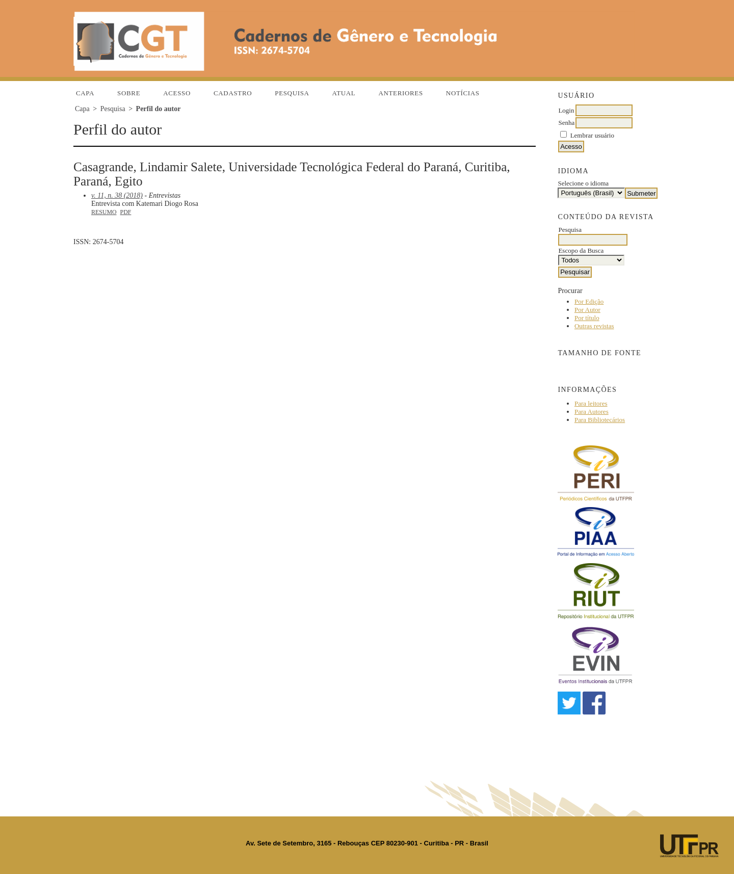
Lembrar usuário (592, 135)
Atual (344, 93)
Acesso (177, 93)
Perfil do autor (158, 109)
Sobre (128, 93)
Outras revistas (594, 326)
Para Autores (591, 411)
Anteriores (400, 93)
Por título (586, 318)
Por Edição (589, 301)
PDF (126, 212)
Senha (566, 122)
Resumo (104, 212)
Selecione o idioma (583, 183)
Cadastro (233, 93)
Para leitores (591, 403)
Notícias (463, 93)
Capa (85, 93)
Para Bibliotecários (599, 419)
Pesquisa (292, 93)
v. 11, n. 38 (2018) (117, 195)
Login (566, 110)
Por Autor (587, 309)
